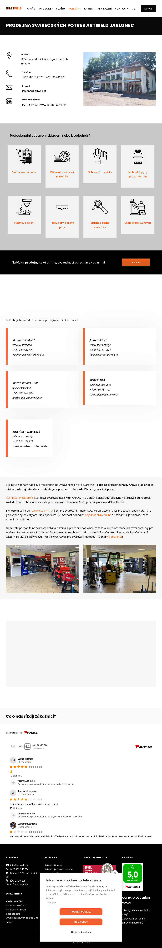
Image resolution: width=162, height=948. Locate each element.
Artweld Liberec (53, 865)
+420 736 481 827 (100, 389)
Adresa (25, 54)
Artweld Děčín (52, 873)
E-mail (26, 86)
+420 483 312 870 (32, 77)
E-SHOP (148, 8)
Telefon (26, 72)
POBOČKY (75, 8)
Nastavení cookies (81, 932)
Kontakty (122, 8)
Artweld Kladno (53, 877)
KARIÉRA (89, 8)
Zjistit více (51, 912)
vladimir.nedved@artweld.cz (28, 355)
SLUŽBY (61, 8)
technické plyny (41, 510)
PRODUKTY (46, 8)
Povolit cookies (62, 922)
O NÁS (31, 8)
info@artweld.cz (19, 865)
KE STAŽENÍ (105, 8)
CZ (133, 8)
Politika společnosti (16, 905)
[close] (115, 883)
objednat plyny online (98, 515)
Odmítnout (99, 922)
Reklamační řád (14, 901)
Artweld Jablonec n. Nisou (59, 869)
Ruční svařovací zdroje (19, 497)
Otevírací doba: (31, 99)
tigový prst (115, 536)
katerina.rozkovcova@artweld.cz (30, 446)
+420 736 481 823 (54, 77)
